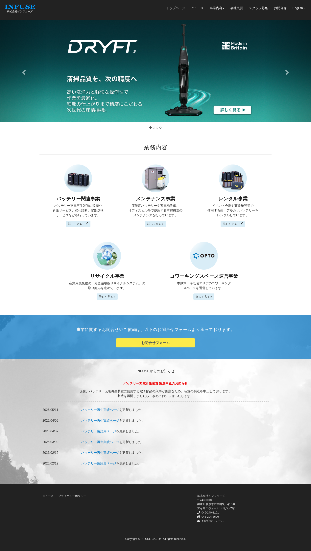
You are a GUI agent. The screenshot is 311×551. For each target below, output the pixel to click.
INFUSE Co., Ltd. (151, 538)
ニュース (197, 8)
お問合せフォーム (155, 343)
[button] (23, 71)
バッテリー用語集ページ (98, 431)
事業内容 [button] (217, 8)
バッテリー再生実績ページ (100, 410)
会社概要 (236, 8)
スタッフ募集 (258, 8)
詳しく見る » (155, 223)
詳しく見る (78, 223)
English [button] (299, 8)
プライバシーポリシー (72, 495)
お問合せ (280, 8)
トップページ (175, 8)
